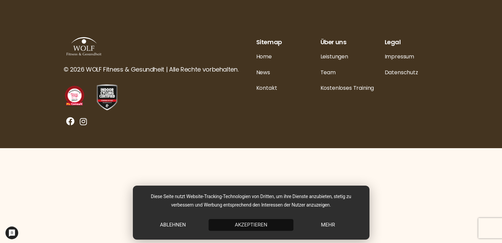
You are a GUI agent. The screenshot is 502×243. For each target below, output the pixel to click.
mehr (328, 225)
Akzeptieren (251, 225)
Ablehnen (173, 225)
